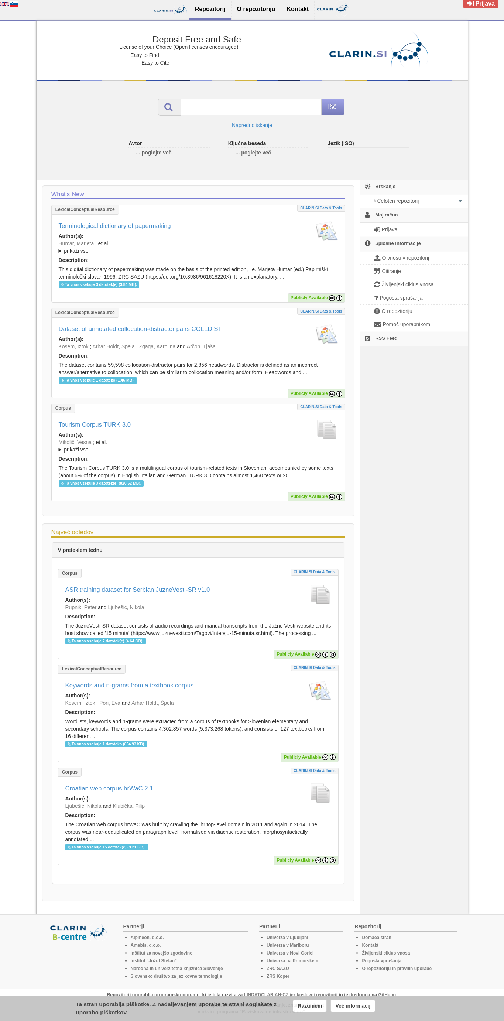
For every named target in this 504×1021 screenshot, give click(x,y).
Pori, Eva (109, 703)
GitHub (385, 994)
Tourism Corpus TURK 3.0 (95, 424)
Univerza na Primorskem (292, 960)
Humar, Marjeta (76, 243)
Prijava (481, 3)
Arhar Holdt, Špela (113, 346)
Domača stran (376, 937)
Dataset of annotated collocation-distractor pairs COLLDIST (140, 328)
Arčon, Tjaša (201, 346)
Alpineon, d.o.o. (147, 937)
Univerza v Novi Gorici (290, 953)
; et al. (198, 247)
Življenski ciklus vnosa (386, 953)
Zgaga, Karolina (157, 346)
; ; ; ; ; (198, 445)
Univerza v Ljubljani (287, 937)
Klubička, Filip (129, 806)
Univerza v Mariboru (288, 945)
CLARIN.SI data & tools (321, 208)
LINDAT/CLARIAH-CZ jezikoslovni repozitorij (290, 994)
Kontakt (370, 945)
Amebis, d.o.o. (146, 945)
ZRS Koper (278, 976)
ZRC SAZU (278, 968)
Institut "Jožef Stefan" (154, 960)
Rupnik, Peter (81, 607)
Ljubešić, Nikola (126, 607)
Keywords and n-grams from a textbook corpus (129, 685)
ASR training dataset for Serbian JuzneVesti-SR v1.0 (137, 589)
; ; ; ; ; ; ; (198, 247)
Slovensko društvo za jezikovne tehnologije (176, 976)
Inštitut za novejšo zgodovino (162, 953)
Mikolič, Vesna (75, 442)
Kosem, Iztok (74, 346)
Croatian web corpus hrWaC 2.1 (109, 788)
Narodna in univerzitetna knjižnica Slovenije (177, 968)
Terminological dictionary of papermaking (115, 225)
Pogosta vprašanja (381, 960)
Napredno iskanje (252, 125)
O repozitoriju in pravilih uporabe (397, 968)
